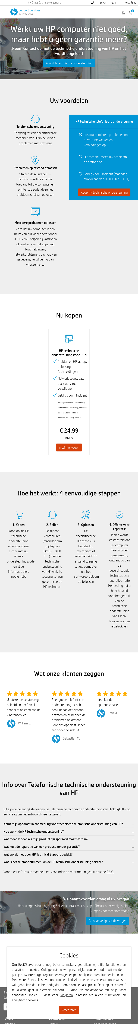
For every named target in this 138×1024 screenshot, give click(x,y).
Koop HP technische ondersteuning (69, 63)
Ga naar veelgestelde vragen (108, 921)
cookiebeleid (64, 980)
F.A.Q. (110, 872)
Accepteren (69, 1010)
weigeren (67, 995)
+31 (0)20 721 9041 (104, 3)
